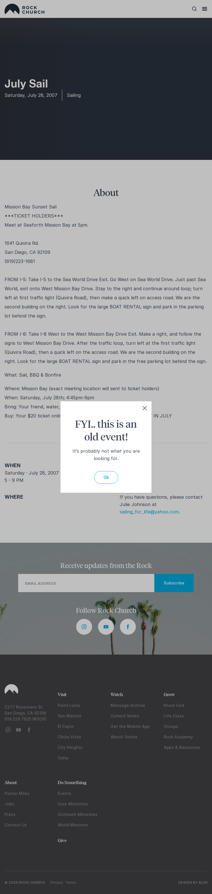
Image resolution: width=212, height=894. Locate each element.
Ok (106, 477)
